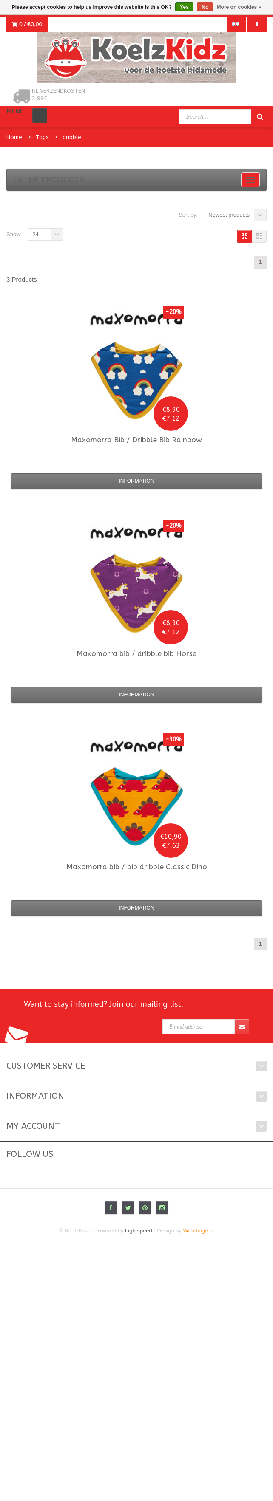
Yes (184, 7)
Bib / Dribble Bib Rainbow (136, 439)
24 (35, 234)
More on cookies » (239, 7)
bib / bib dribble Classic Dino (136, 866)
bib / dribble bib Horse (136, 653)
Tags (42, 137)
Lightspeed (138, 1230)
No (205, 7)
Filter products (48, 179)
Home (14, 137)
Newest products (229, 215)
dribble (72, 137)
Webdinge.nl (198, 1230)
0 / (27, 24)
